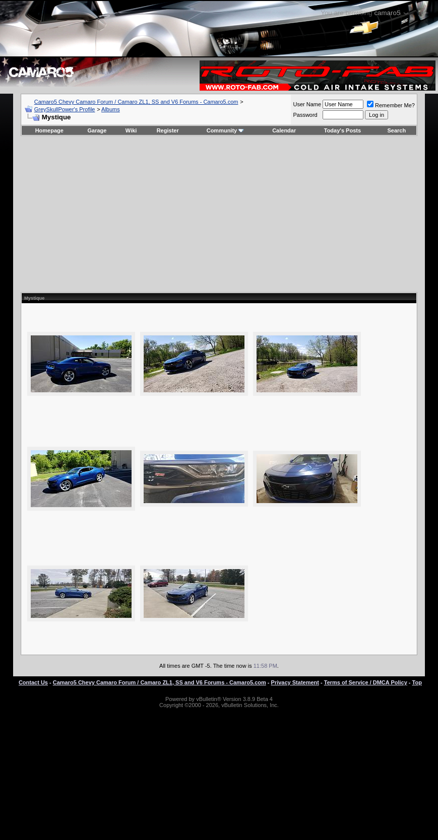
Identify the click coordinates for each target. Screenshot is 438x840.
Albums (110, 109)
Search (397, 130)
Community (225, 130)
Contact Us (33, 682)
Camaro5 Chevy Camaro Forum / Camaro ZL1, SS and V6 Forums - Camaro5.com (136, 102)
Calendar (284, 130)
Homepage (49, 130)
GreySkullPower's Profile (64, 109)
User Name (307, 104)
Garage (97, 130)
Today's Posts (342, 130)
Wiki (131, 130)
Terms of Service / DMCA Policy (365, 682)
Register (168, 130)
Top (417, 682)
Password (305, 115)
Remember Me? (391, 105)
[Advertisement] (218, 214)
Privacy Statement (295, 682)
